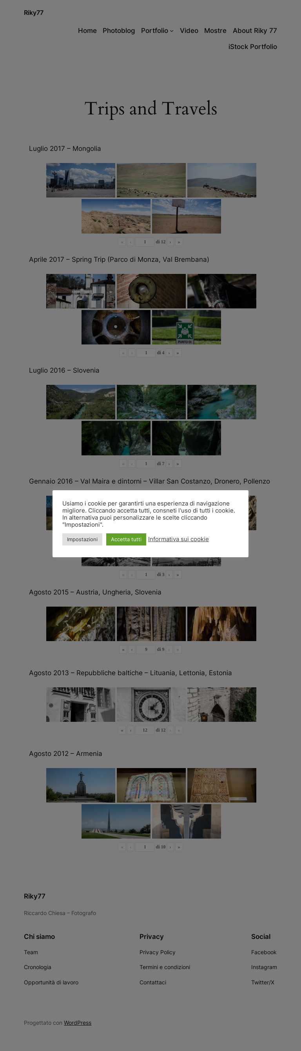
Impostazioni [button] (82, 539)
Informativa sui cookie (178, 539)
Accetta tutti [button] (126, 539)
